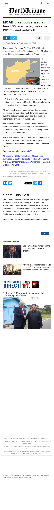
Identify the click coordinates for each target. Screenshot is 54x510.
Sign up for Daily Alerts (30, 441)
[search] (21, 233)
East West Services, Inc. (40, 439)
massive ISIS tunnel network (18, 156)
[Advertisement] (24, 360)
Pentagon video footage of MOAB (17, 151)
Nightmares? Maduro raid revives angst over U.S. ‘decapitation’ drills (25, 294)
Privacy (7, 441)
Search (45, 3)
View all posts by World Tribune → (16, 176)
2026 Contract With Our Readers (16, 439)
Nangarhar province (20, 162)
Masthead (15, 441)
